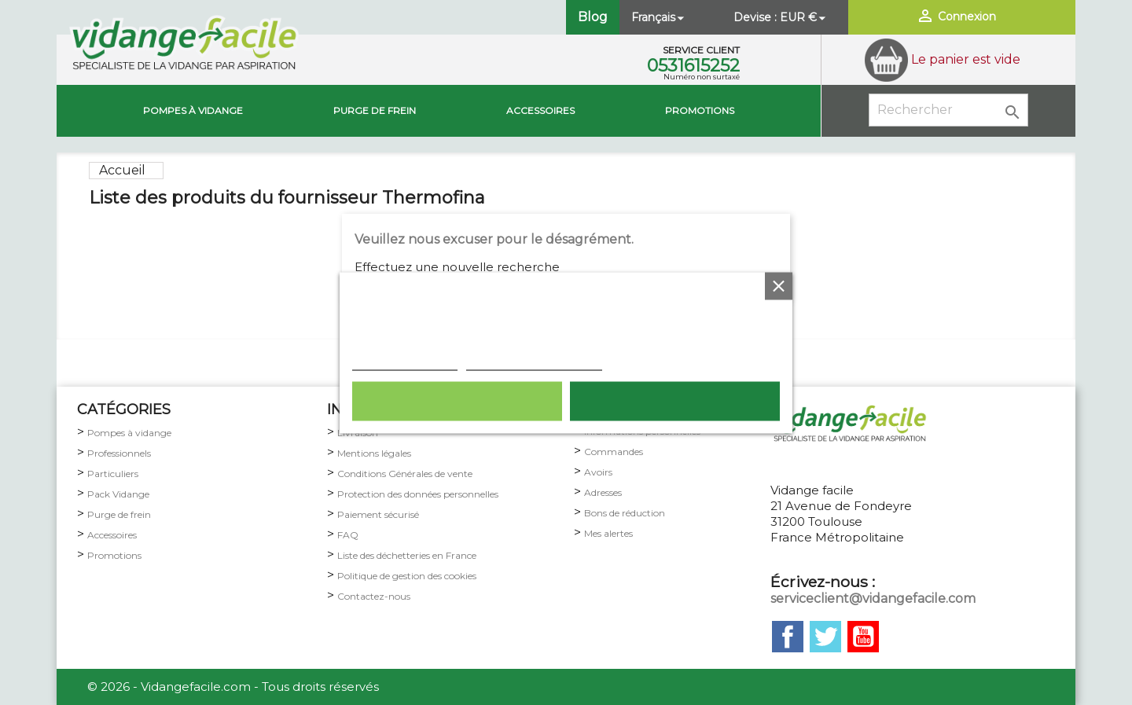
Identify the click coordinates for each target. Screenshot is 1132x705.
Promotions (699, 110)
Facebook (787, 636)
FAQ (347, 535)
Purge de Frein (374, 110)
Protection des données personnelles (417, 494)
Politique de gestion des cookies (406, 576)
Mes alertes (608, 533)
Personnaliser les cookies (534, 361)
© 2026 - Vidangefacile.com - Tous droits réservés (233, 686)
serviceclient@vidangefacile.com (873, 598)
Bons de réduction (624, 513)
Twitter (825, 636)
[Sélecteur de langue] (659, 17)
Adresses (603, 492)
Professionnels (119, 453)
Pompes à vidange (193, 110)
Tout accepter (675, 400)
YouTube (863, 636)
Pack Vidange (118, 494)
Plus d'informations (405, 361)
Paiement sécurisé (378, 514)
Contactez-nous (373, 596)
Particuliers (112, 473)
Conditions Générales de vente (404, 473)
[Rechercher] (948, 110)
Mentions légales (374, 453)
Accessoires (540, 110)
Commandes (613, 451)
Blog (593, 16)
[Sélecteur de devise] (804, 17)
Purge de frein (119, 514)
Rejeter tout (457, 400)
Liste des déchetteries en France (406, 555)
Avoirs (598, 472)
